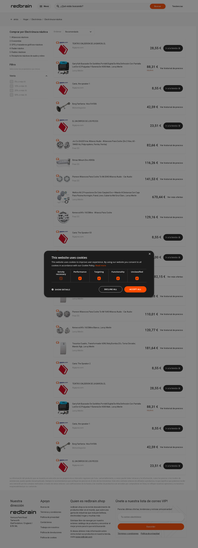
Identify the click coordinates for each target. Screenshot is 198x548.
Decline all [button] (110, 289)
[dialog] (99, 274)
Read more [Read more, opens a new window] (100, 265)
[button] (61, 289)
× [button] (149, 254)
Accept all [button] (135, 289)
